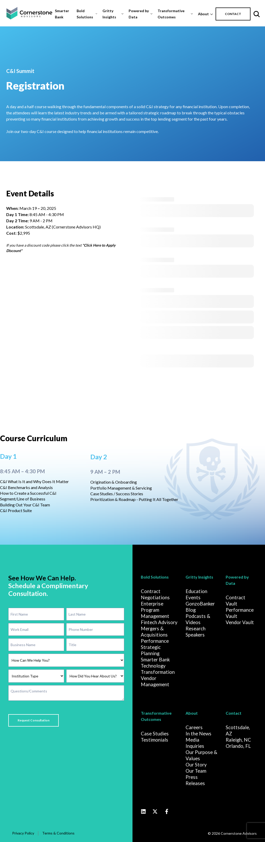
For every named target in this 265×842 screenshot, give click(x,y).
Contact (233, 712)
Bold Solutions (85, 14)
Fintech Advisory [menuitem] (159, 622)
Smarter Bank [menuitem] (155, 659)
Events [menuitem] (193, 597)
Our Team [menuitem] (196, 770)
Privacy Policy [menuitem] (23, 832)
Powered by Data (139, 14)
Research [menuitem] (195, 628)
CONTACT (233, 14)
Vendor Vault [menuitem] (240, 622)
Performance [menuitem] (155, 640)
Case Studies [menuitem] (155, 733)
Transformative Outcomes (171, 14)
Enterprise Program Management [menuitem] (155, 609)
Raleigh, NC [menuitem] (238, 739)
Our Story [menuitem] (196, 764)
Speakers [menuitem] (195, 634)
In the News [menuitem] (198, 733)
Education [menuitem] (196, 591)
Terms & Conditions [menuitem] (58, 832)
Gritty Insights (109, 14)
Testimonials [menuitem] (154, 739)
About (203, 14)
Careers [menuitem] (194, 727)
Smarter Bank (62, 14)
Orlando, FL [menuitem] (238, 745)
